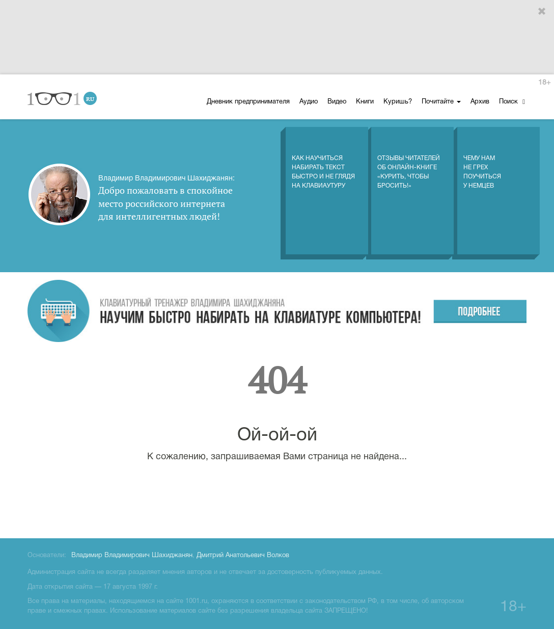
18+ (544, 83)
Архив (479, 102)
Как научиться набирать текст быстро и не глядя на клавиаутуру (323, 162)
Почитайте (441, 102)
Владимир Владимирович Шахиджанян (131, 556)
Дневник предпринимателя (248, 102)
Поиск (512, 101)
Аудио (308, 102)
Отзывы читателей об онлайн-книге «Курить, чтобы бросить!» (408, 162)
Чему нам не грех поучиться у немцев (482, 162)
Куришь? (397, 102)
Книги (365, 102)
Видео (336, 102)
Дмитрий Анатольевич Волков (243, 556)
